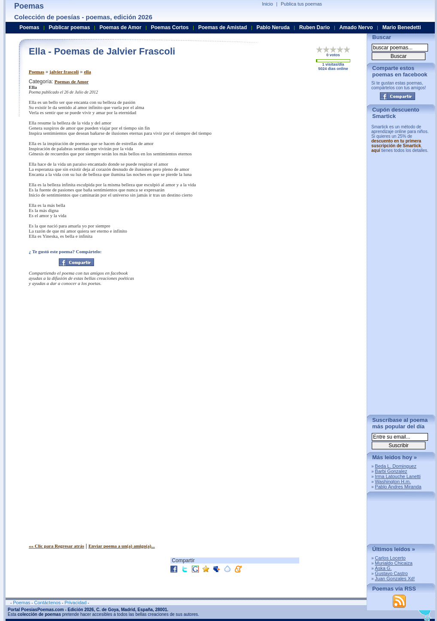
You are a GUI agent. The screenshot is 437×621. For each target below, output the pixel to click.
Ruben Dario (314, 27)
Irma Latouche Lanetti (397, 476)
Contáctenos (47, 602)
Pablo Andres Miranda (398, 486)
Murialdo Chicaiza (393, 563)
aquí (375, 150)
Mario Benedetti (401, 27)
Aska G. (383, 568)
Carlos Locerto (390, 557)
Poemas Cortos (169, 27)
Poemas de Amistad (222, 27)
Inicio (267, 3)
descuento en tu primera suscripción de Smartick (396, 143)
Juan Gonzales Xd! (395, 578)
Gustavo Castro (391, 573)
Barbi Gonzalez (391, 471)
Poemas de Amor (71, 81)
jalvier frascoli (64, 71)
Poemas (36, 71)
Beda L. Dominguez (395, 466)
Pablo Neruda (272, 27)
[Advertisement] (288, 139)
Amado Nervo (356, 27)
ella (87, 71)
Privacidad (75, 602)
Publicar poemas (69, 27)
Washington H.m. (393, 481)
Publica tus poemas (301, 3)
